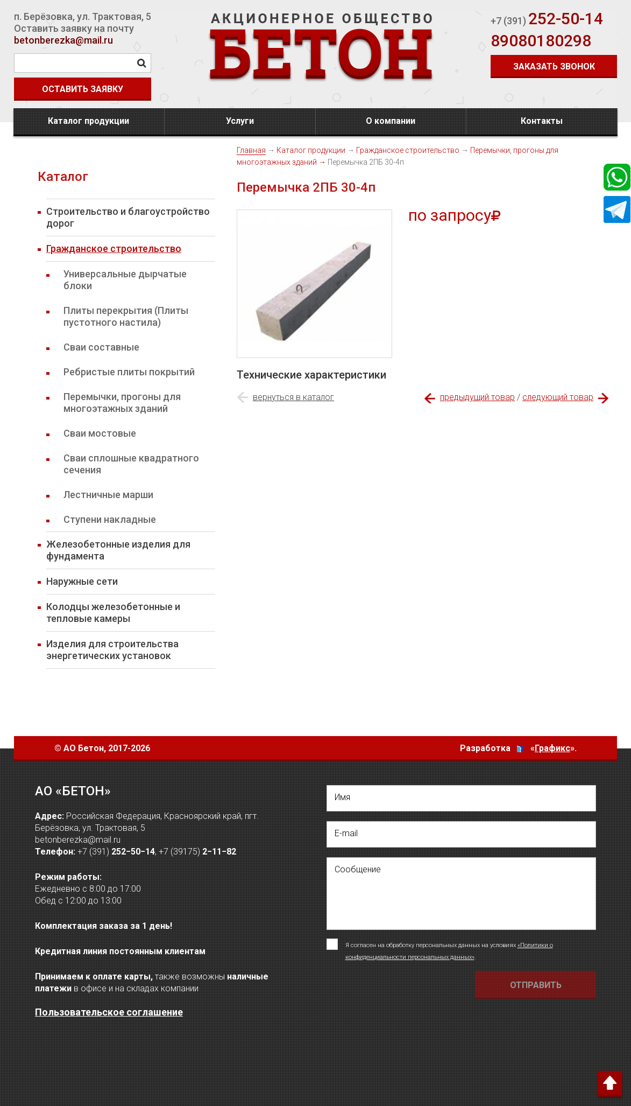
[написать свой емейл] (462, 834)
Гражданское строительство (407, 150)
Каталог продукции (88, 121)
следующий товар (557, 397)
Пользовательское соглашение (109, 1012)
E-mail (346, 833)
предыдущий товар (477, 397)
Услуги (240, 121)
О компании (390, 121)
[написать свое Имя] (462, 798)
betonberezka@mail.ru (63, 40)
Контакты (542, 121)
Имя (342, 797)
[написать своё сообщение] (462, 893)
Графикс (552, 748)
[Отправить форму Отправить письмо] (535, 985)
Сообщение (358, 869)
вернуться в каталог (293, 397)
